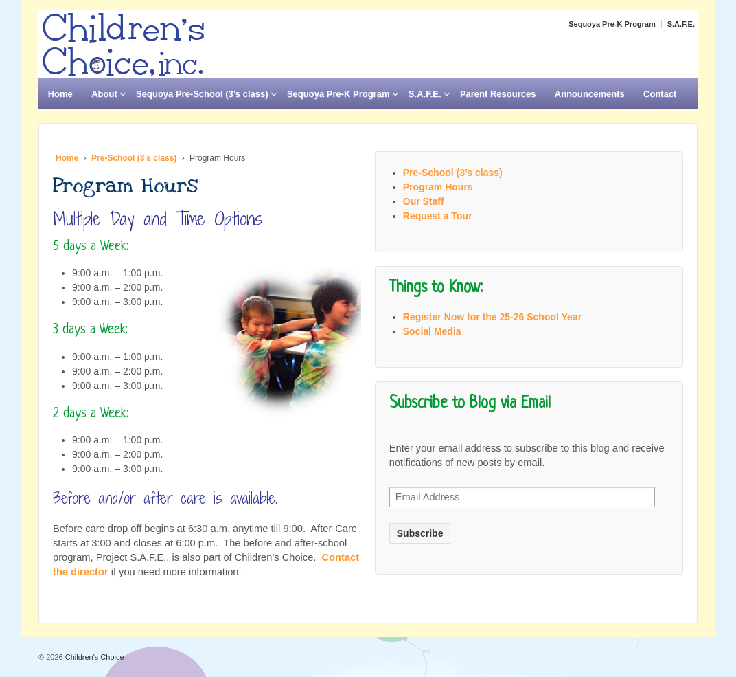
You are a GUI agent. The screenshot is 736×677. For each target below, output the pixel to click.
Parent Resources (498, 94)
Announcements (590, 94)
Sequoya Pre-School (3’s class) (202, 94)
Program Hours (438, 186)
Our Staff (423, 201)
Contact (659, 94)
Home (60, 94)
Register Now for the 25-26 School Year (492, 316)
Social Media (432, 331)
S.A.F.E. (681, 24)
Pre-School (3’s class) (133, 158)
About (104, 94)
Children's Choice (93, 657)
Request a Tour (437, 215)
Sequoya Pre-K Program (612, 24)
